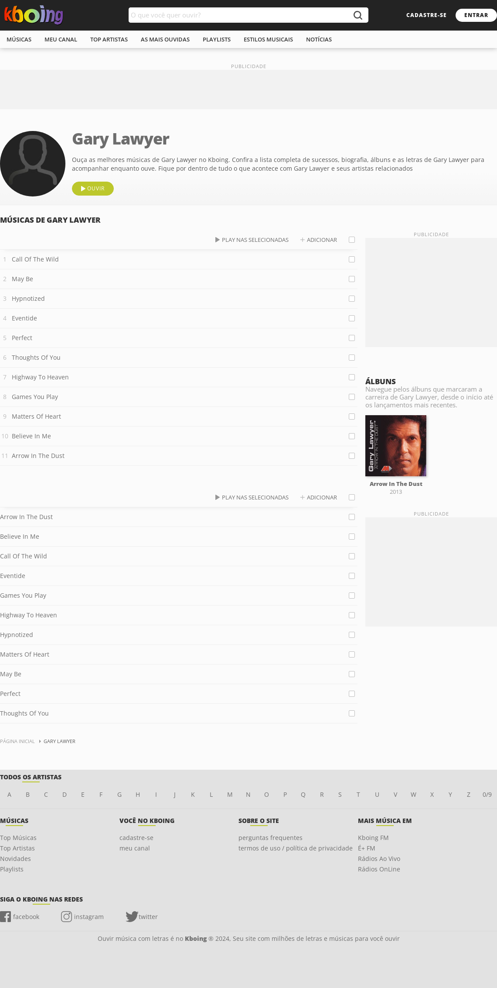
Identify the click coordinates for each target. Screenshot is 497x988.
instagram (89, 916)
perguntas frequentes (270, 837)
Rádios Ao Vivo (379, 858)
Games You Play (35, 396)
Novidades (15, 858)
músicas (19, 39)
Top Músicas (18, 837)
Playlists (12, 869)
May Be (22, 279)
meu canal (60, 39)
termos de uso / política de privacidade (295, 848)
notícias (319, 39)
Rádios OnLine (379, 869)
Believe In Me (31, 436)
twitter (148, 916)
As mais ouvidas (165, 39)
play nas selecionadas (255, 240)
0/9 (487, 794)
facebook (26, 916)
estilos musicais (268, 39)
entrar (476, 15)
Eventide (24, 318)
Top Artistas (17, 848)
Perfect (22, 338)
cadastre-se (426, 15)
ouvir (96, 188)
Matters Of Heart (36, 416)
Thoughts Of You (36, 357)
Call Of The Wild (35, 259)
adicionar (322, 240)
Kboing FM (373, 837)
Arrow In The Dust (38, 455)
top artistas (109, 39)
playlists (217, 39)
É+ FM (366, 848)
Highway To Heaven (40, 377)
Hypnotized (28, 298)
